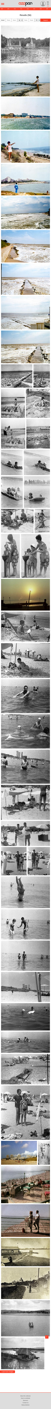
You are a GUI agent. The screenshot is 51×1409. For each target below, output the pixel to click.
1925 (34, 8)
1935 (47, 8)
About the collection (25, 1396)
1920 (27, 8)
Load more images (7, 1372)
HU (48, 4)
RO (48, 2)
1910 (15, 8)
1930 (40, 8)
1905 (8, 8)
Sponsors (25, 1400)
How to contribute (25, 1398)
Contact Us (25, 1402)
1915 (21, 8)
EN (48, 6)
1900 (2, 8)
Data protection (26, 1405)
